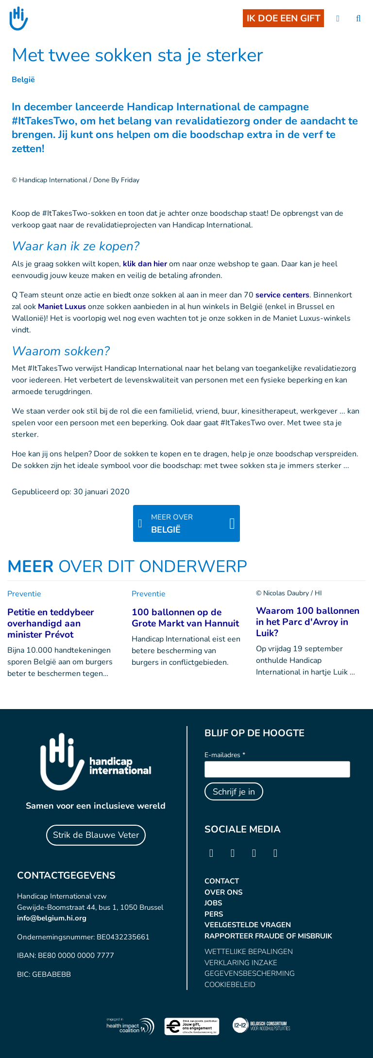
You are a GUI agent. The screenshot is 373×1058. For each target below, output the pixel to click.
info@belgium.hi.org (51, 918)
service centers (282, 295)
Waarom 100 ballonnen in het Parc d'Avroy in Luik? (307, 622)
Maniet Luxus (62, 306)
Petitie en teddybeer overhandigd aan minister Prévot (50, 623)
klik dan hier (145, 264)
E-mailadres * (224, 755)
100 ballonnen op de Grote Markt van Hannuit (185, 618)
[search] (358, 19)
